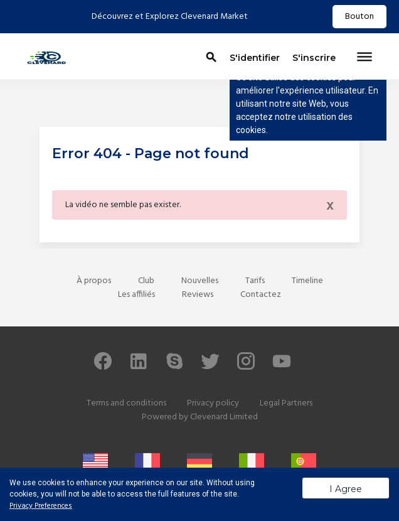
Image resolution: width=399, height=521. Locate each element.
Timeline (307, 281)
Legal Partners (286, 403)
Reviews (197, 294)
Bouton (359, 16)
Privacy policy (213, 403)
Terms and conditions (126, 403)
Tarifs (255, 281)
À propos (94, 281)
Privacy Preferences (40, 506)
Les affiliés (136, 294)
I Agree (345, 489)
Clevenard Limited (224, 417)
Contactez (260, 294)
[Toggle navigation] (364, 58)
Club (146, 281)
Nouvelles (199, 281)
